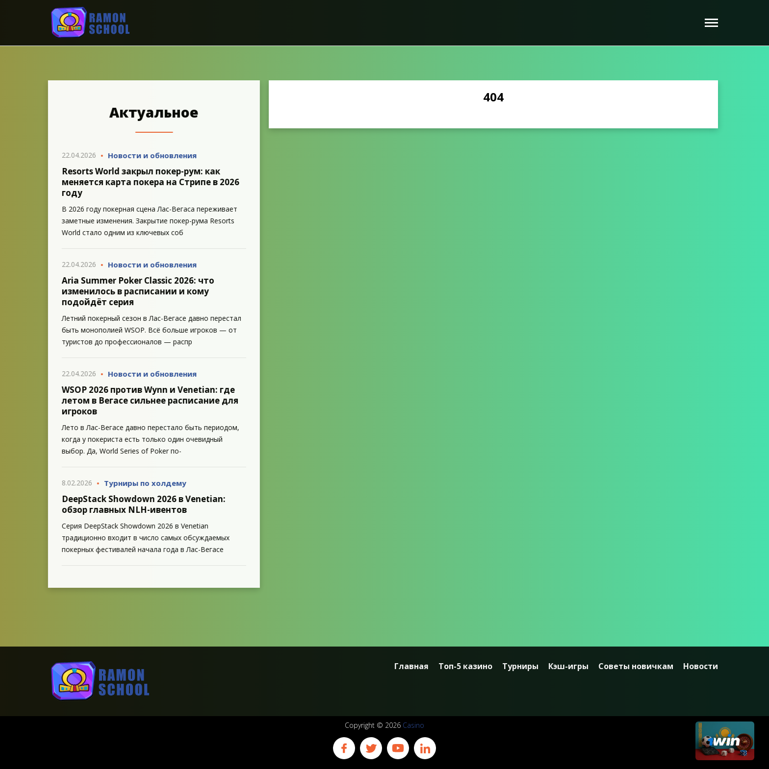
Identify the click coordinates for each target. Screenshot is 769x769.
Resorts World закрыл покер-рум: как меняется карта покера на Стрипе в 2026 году (146, 182)
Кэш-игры (568, 666)
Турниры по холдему (141, 483)
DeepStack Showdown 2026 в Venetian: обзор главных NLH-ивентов (139, 504)
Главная (411, 666)
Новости (700, 666)
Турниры (520, 666)
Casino (413, 725)
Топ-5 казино (465, 666)
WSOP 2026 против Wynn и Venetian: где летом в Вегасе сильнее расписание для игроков (145, 400)
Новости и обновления (147, 155)
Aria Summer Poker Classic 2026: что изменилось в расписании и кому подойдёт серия (133, 291)
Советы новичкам (635, 666)
